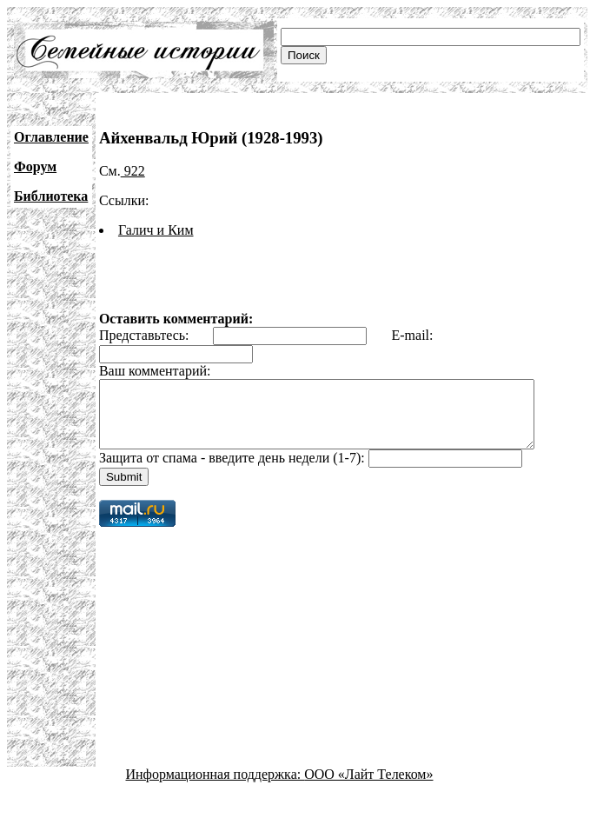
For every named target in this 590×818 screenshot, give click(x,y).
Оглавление (51, 137)
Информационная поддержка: (215, 787)
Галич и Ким (156, 230)
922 (133, 170)
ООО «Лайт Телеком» (368, 787)
